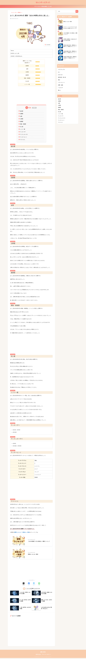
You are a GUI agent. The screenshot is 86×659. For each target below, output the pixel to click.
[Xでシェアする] (24, 585)
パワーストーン (61, 82)
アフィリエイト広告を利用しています (43, 6)
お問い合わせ (38, 655)
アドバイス (22, 140)
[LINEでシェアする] (39, 585)
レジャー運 (22, 129)
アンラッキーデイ (24, 135)
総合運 (21, 111)
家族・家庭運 (23, 124)
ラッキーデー (23, 132)
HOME (43, 653)
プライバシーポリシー (46, 655)
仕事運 (21, 119)
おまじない (60, 74)
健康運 (21, 121)
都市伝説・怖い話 (62, 77)
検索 (77, 11)
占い (59, 72)
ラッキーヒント (23, 137)
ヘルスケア (60, 88)
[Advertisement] (31, 96)
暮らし (59, 90)
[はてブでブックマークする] (34, 585)
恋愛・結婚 (60, 85)
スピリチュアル (61, 69)
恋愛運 (21, 113)
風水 (59, 80)
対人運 (21, 127)
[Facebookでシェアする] (29, 585)
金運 (21, 116)
